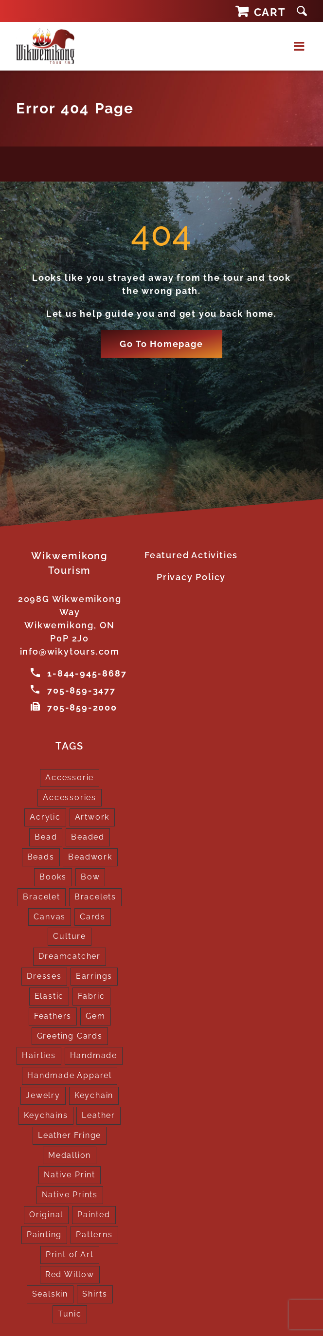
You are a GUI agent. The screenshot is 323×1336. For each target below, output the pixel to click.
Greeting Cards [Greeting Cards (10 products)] (70, 1034)
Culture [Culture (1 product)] (69, 935)
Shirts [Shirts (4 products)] (95, 1292)
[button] (302, 11)
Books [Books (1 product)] (53, 875)
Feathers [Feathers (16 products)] (53, 1014)
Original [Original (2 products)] (46, 1213)
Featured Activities (191, 555)
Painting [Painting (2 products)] (44, 1233)
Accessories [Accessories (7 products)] (69, 796)
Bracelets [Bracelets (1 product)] (95, 895)
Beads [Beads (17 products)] (40, 855)
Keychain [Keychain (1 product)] (93, 1093)
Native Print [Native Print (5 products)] (69, 1173)
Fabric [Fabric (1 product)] (91, 994)
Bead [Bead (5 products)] (46, 835)
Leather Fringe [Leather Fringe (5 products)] (69, 1133)
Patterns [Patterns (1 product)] (94, 1233)
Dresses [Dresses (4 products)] (44, 974)
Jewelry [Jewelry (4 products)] (43, 1093)
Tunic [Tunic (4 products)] (70, 1312)
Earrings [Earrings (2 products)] (94, 974)
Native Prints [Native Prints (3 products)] (70, 1193)
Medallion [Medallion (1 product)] (69, 1153)
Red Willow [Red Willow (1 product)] (69, 1273)
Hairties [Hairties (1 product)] (38, 1054)
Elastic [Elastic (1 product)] (49, 994)
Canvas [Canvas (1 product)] (50, 915)
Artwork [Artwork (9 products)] (92, 816)
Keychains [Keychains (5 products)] (46, 1113)
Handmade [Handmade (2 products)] (93, 1054)
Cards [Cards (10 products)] (93, 915)
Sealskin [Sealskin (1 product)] (50, 1292)
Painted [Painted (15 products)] (93, 1213)
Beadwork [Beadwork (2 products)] (90, 855)
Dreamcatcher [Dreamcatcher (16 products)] (69, 954)
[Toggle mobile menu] (300, 46)
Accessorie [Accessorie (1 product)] (69, 776)
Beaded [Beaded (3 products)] (88, 835)
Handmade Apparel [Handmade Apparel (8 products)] (69, 1074)
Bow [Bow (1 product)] (90, 875)
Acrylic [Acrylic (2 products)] (45, 816)
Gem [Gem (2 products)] (95, 1014)
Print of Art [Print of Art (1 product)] (70, 1253)
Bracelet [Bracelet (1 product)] (41, 895)
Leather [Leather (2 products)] (98, 1113)
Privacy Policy (191, 577)
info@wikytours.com (70, 651)
